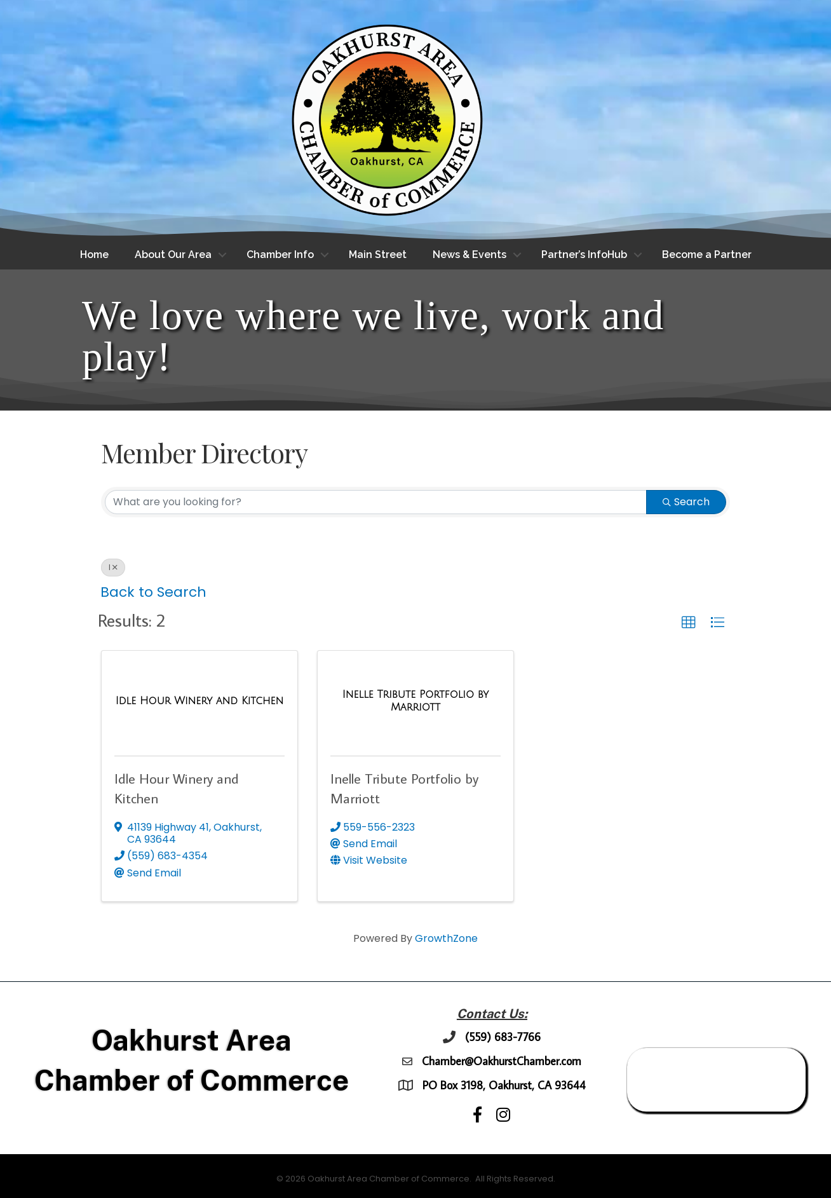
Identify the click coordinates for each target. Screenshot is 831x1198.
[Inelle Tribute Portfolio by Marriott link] (415, 700)
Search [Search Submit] (686, 501)
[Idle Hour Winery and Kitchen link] (199, 701)
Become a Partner (707, 254)
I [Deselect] (113, 567)
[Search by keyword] (376, 502)
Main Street (378, 254)
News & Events (469, 254)
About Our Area (173, 254)
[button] (688, 623)
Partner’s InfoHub (584, 254)
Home (94, 254)
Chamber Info (280, 254)
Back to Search (153, 592)
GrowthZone (446, 938)
